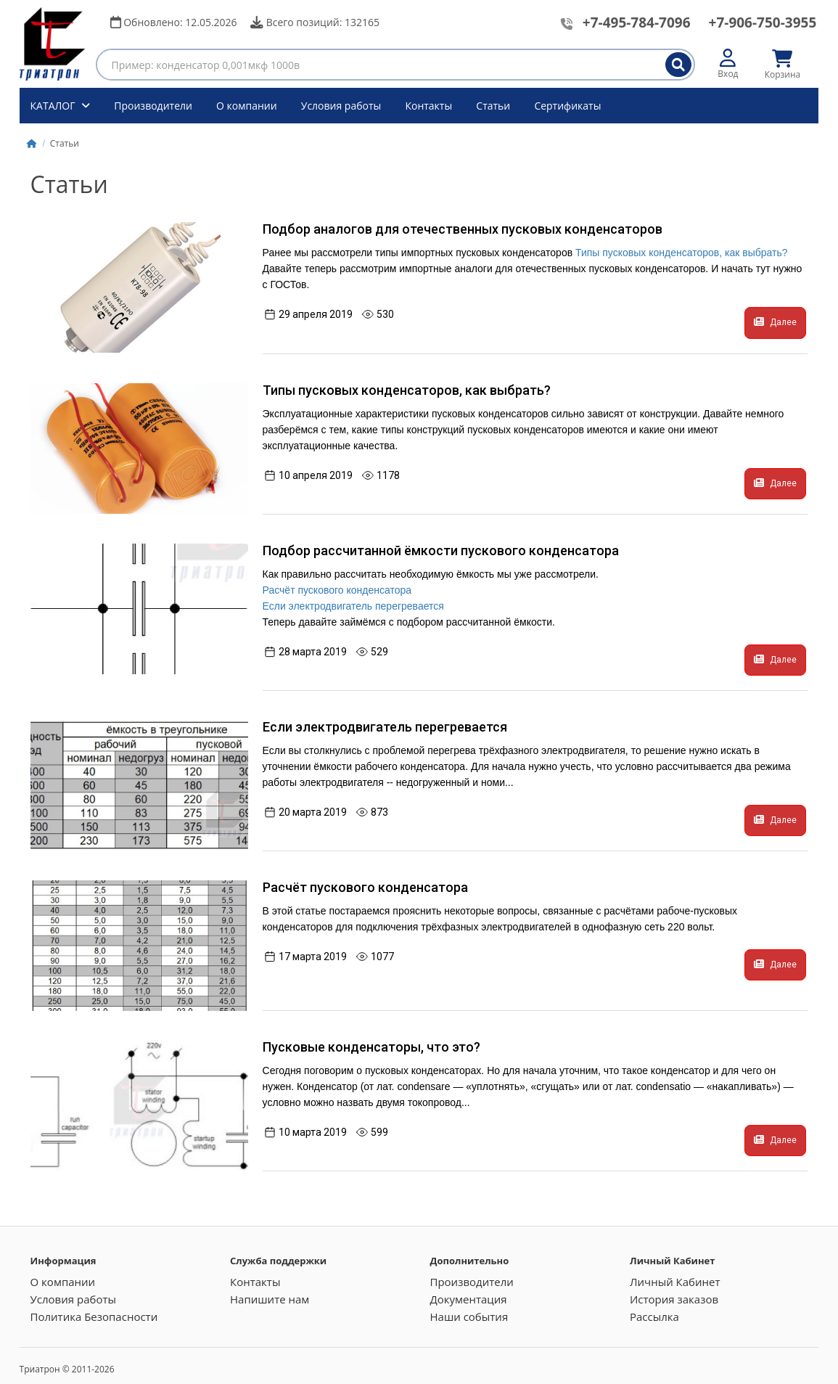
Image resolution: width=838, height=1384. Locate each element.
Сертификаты (567, 105)
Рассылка (654, 1316)
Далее (775, 321)
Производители (153, 105)
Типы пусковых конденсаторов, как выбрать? (681, 252)
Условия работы (341, 105)
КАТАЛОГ (54, 105)
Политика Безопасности (94, 1316)
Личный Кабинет (675, 1281)
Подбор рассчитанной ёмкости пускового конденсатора (441, 550)
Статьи (493, 105)
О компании (246, 105)
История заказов (674, 1299)
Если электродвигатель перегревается (353, 606)
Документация (468, 1299)
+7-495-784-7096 (637, 22)
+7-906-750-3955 (763, 22)
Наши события (469, 1316)
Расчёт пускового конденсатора (337, 590)
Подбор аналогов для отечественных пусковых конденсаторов (462, 229)
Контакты (428, 105)
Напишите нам (269, 1299)
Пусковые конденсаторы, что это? (371, 1047)
